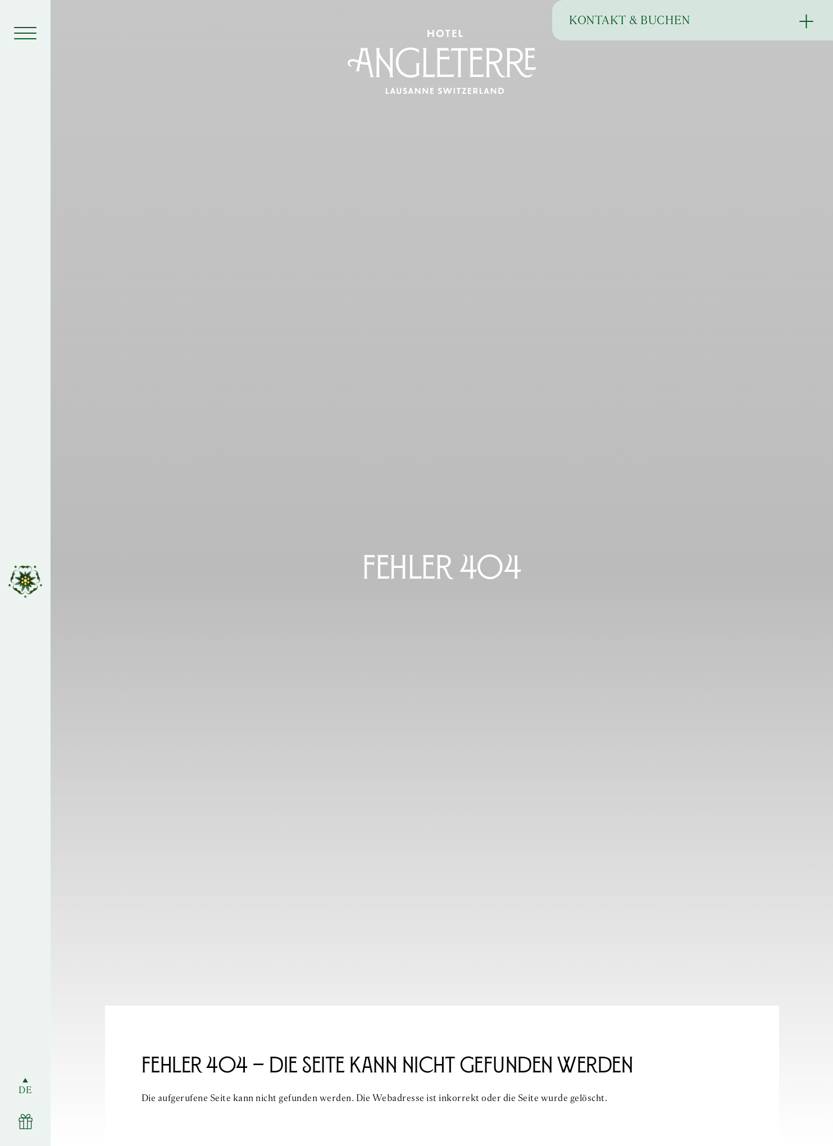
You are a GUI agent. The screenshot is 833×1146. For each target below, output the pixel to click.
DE (25, 1090)
